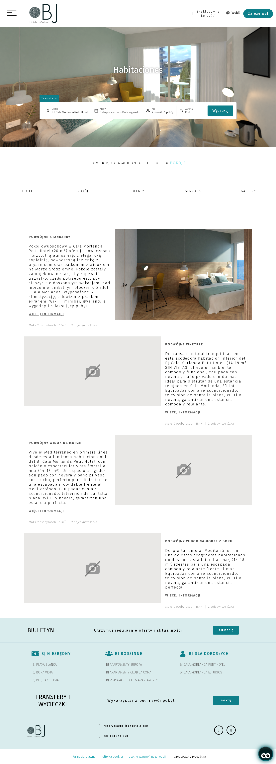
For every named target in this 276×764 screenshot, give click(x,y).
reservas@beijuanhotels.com (126, 726)
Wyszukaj (220, 110)
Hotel (27, 191)
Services (193, 191)
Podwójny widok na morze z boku (199, 541)
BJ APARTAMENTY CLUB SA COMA (128, 672)
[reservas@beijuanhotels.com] (100, 726)
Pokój (82, 191)
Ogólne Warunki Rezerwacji (147, 756)
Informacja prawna (82, 756)
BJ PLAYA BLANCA (44, 664)
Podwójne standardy (49, 237)
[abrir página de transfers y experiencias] (49, 98)
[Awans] (194, 112)
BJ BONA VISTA (42, 672)
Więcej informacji (46, 314)
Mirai (203, 756)
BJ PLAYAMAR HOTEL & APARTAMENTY (132, 680)
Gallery (248, 191)
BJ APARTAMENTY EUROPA (124, 664)
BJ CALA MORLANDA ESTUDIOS (201, 672)
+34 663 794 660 (116, 736)
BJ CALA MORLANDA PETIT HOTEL (202, 664)
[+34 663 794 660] (100, 736)
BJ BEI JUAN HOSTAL (46, 680)
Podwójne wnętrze (184, 344)
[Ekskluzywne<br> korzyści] (193, 13)
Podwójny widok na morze (55, 443)
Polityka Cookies (112, 756)
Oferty (138, 191)
